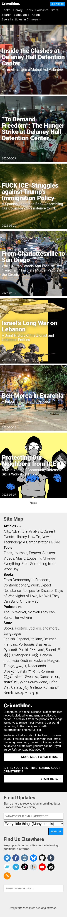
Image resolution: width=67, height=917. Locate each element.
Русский (10, 650)
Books (6, 10)
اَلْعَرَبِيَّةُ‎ (9, 677)
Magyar (53, 660)
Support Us (57, 4)
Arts (7, 531)
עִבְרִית (56, 677)
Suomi (51, 650)
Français (10, 644)
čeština (26, 660)
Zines (8, 553)
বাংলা (19, 677)
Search (6, 14)
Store (54, 10)
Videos (9, 558)
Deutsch (50, 639)
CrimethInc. (11, 3)
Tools (29, 10)
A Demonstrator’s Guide (41, 542)
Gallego (36, 687)
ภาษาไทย (11, 682)
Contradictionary (16, 585)
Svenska (31, 677)
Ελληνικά (36, 650)
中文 (35, 655)
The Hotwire (22, 617)
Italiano (36, 639)
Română (47, 671)
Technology (12, 542)
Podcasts (41, 10)
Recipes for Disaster (38, 590)
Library (18, 10)
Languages (21, 14)
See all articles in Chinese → (22, 19)
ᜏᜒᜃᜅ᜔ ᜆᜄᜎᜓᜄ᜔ (26, 693)
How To (34, 537)
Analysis (35, 531)
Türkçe (9, 666)
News (46, 537)
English (9, 639)
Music (20, 558)
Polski (23, 650)
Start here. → (51, 779)
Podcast (10, 607)
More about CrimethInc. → (41, 757)
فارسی (21, 666)
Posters (35, 553)
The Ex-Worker (15, 612)
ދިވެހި (25, 687)
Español (22, 639)
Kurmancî (50, 687)
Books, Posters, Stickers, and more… (32, 628)
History (21, 537)
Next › (33, 503)
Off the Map (29, 601)
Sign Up (55, 831)
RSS (19, 526)
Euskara (39, 660)
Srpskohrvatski (15, 671)
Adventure (20, 531)
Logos (31, 558)
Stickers (49, 553)
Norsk (8, 693)
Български (21, 655)
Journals (20, 553)
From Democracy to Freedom (26, 580)
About (36, 14)
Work (35, 585)
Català (16, 687)
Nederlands (37, 666)
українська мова (33, 682)
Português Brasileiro (34, 644)
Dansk (44, 677)
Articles (10, 526)
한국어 (33, 671)
